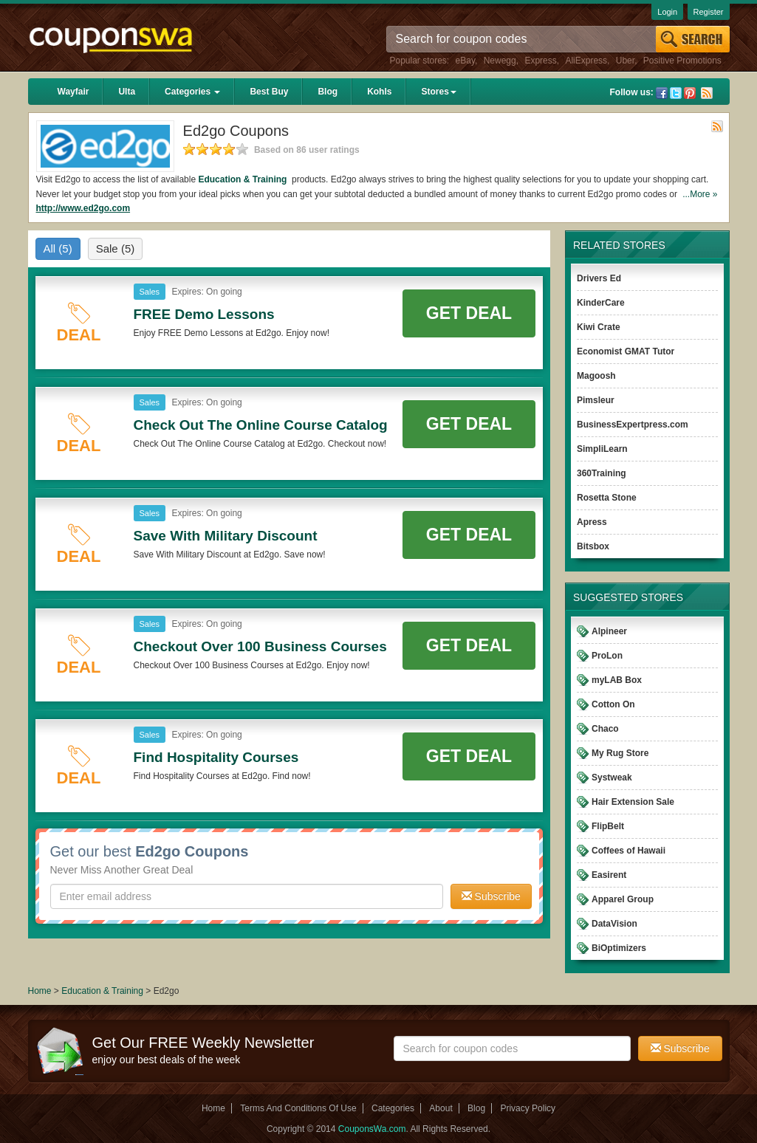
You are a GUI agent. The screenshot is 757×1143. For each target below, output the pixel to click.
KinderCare (601, 303)
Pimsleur (595, 400)
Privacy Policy (527, 1108)
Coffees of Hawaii (628, 850)
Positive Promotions (682, 60)
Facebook (662, 93)
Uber (625, 60)
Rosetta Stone (607, 497)
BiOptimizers (619, 948)
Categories (192, 91)
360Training (601, 473)
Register (708, 11)
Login (667, 11)
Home (40, 991)
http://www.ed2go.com (83, 208)
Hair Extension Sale (633, 802)
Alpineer (609, 631)
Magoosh (596, 376)
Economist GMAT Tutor (625, 351)
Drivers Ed (599, 278)
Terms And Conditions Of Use (298, 1108)
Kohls (379, 91)
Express (540, 60)
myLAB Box (617, 680)
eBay (465, 60)
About (440, 1108)
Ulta (126, 91)
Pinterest (690, 93)
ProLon (607, 656)
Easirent (609, 875)
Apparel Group (623, 899)
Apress (592, 522)
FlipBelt (608, 826)
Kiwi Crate (598, 327)
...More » (699, 194)
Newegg (500, 60)
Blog (328, 91)
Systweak (612, 777)
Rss (707, 93)
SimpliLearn (602, 449)
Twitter (676, 93)
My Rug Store (620, 753)
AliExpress (586, 60)
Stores (438, 91)
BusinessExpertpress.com (632, 424)
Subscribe (491, 896)
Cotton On (613, 704)
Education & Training (243, 179)
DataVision (614, 924)
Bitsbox (593, 546)
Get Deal (469, 313)
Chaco (605, 729)
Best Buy (269, 91)
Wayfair (73, 91)
